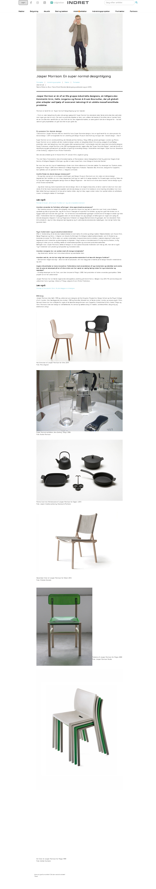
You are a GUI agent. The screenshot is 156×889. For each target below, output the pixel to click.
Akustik (47, 17)
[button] (136, 8)
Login (23, 9)
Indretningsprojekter (101, 17)
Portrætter (119, 17)
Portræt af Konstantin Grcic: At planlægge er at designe (55, 296)
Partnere (133, 17)
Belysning (34, 17)
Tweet (36, 884)
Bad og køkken (61, 17)
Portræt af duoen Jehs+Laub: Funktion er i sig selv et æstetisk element (60, 211)
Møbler (22, 17)
